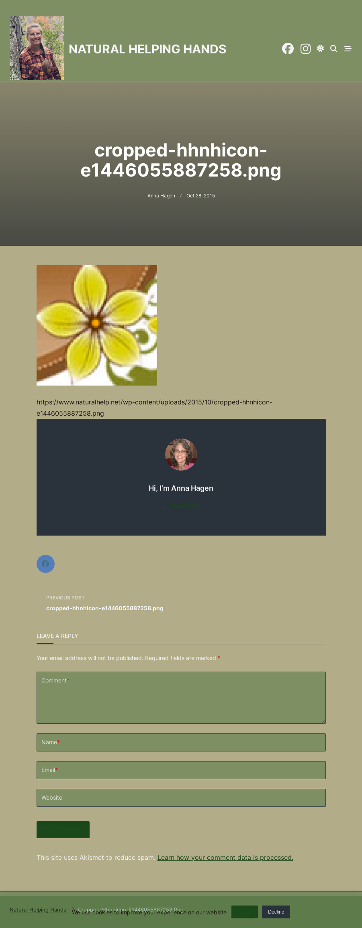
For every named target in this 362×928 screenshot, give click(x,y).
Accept (244, 913)
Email (49, 783)
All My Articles (181, 505)
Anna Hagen (161, 196)
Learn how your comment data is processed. (225, 870)
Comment (55, 680)
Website (51, 810)
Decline (276, 913)
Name (50, 755)
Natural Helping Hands (148, 49)
